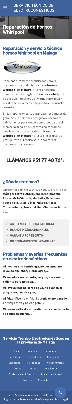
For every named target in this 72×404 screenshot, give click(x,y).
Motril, (63, 207)
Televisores (51, 368)
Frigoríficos (34, 357)
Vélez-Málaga (37, 202)
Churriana (50, 207)
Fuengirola (10, 202)
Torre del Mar (32, 207)
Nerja (52, 202)
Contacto (43, 380)
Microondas (33, 362)
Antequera (32, 194)
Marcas (27, 380)
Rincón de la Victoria (17, 198)
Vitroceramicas (55, 362)
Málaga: (9, 194)
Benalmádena (51, 194)
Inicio (17, 351)
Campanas (14, 362)
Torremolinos (12, 207)
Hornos (19, 368)
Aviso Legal (61, 399)
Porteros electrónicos (22, 374)
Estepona (53, 198)
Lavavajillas (51, 351)
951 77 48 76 (46, 160)
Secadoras (15, 357)
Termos (33, 368)
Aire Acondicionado (52, 374)
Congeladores (55, 357)
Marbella (39, 198)
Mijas (22, 202)
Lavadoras (33, 351)
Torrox (19, 194)
